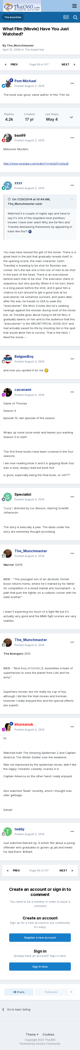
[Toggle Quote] (10, 199)
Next (65, 64)
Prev (14, 64)
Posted (29, 86)
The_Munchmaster (20, 45)
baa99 (20, 135)
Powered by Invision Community (40, 1043)
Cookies (48, 1034)
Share (19, 992)
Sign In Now (40, 966)
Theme (32, 1034)
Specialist (23, 494)
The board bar (34, 49)
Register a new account (40, 937)
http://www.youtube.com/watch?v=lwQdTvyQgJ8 (35, 163)
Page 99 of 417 (39, 64)
